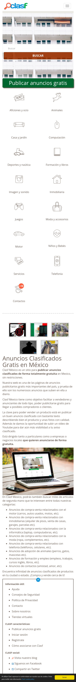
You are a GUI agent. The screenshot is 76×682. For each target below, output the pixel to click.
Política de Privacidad (25, 600)
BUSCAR (37, 55)
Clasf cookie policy (28, 679)
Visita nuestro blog (24, 658)
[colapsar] (67, 6)
